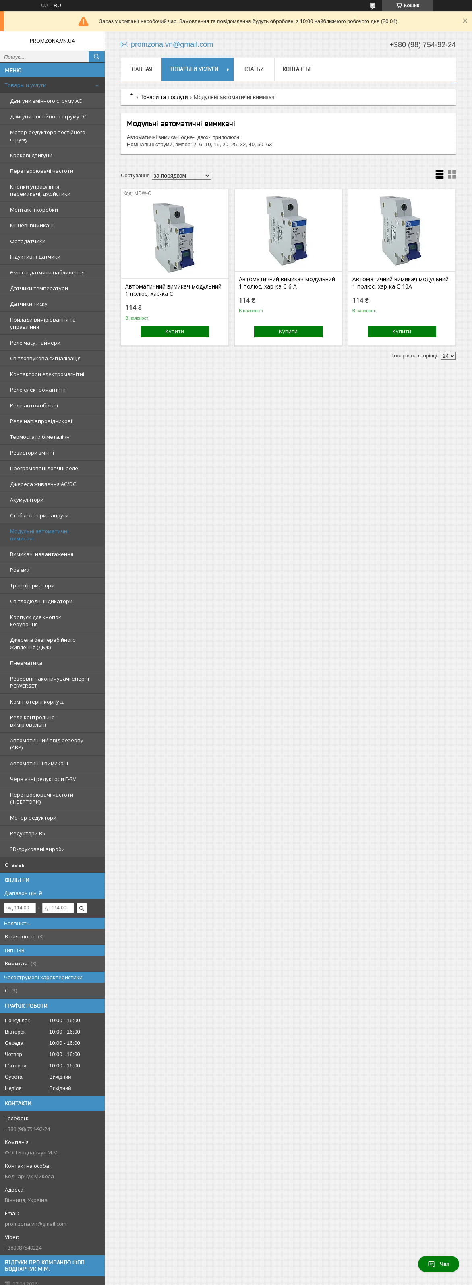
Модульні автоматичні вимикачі (39, 534)
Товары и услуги (25, 85)
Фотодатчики (28, 241)
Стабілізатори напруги (39, 515)
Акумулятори (26, 499)
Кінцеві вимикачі (32, 225)
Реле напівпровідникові (41, 421)
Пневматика (26, 662)
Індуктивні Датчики (35, 256)
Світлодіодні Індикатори (41, 601)
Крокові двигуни (31, 155)
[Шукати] (97, 57)
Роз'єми (20, 569)
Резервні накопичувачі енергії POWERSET (49, 682)
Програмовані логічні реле (44, 468)
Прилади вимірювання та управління (43, 323)
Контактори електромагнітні (47, 374)
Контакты (297, 69)
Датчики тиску (29, 303)
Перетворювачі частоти (41, 170)
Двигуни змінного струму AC (46, 100)
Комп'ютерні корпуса (37, 701)
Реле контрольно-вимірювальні (33, 721)
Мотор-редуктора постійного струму (47, 136)
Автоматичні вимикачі (39, 763)
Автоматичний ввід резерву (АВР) (46, 744)
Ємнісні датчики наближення (47, 272)
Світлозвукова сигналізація (45, 358)
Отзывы (15, 864)
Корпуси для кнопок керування (35, 620)
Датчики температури (39, 288)
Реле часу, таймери (35, 342)
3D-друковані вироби (37, 849)
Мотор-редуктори (33, 817)
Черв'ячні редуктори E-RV (43, 779)
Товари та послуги (164, 97)
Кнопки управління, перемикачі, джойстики (40, 190)
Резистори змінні (32, 452)
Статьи (254, 69)
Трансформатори (32, 585)
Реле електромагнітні (38, 389)
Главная (141, 69)
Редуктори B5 (27, 833)
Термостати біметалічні (40, 436)
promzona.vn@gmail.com (35, 1223)
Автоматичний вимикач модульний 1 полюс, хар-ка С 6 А (287, 283)
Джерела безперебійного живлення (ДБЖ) (43, 643)
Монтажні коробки (34, 209)
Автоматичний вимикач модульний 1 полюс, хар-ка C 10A (400, 283)
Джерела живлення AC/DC (43, 484)
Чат (438, 1264)
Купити (175, 331)
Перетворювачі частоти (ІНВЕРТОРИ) (41, 798)
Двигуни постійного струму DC (48, 116)
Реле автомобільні (34, 405)
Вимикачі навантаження (41, 554)
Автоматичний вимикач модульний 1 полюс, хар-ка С (173, 290)
